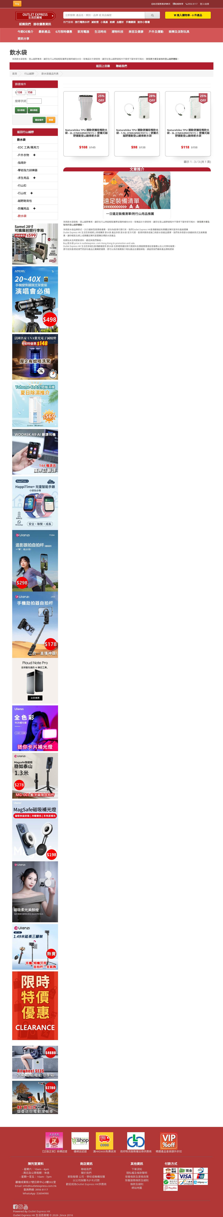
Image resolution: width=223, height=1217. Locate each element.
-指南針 (21, 163)
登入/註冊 (204, 3)
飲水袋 (21, 140)
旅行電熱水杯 (82, 22)
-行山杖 (21, 193)
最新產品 (44, 32)
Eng (17, 3)
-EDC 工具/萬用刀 (28, 147)
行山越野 (29, 73)
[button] (34, 155)
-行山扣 (21, 185)
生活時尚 (100, 32)
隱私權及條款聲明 (136, 1172)
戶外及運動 (156, 32)
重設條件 (39, 119)
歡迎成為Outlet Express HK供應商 (86, 1184)
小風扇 (104, 22)
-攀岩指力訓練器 (27, 170)
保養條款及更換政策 (137, 1176)
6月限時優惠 (64, 32)
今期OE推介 (25, 32)
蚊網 (112, 22)
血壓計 (120, 22)
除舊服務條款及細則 (137, 1180)
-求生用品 (23, 178)
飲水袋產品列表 (50, 73)
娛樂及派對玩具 (179, 32)
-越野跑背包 (24, 201)
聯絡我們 (121, 66)
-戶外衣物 (23, 155)
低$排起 (21, 110)
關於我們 (86, 1172)
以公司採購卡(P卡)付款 (86, 1180)
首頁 (14, 73)
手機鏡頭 (131, 22)
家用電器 (83, 32)
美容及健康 (136, 32)
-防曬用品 (23, 208)
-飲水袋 (21, 216)
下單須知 (137, 1169)
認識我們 (25, 24)
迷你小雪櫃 (143, 22)
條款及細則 (136, 1184)
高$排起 (33, 110)
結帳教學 (178, 3)
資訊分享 (23, 39)
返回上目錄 (103, 66)
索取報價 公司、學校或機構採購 (86, 1176)
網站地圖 (137, 1187)
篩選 (51, 119)
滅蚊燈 (95, 22)
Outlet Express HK (39, 1211)
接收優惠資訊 (42, 24)
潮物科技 (117, 32)
